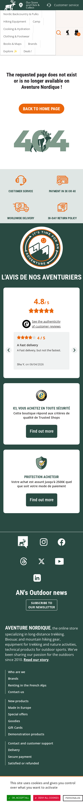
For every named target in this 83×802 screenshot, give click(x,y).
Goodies (14, 721)
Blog (23, 542)
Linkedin (37, 578)
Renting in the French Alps (27, 685)
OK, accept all (19, 798)
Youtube (59, 561)
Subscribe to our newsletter (41, 605)
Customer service (21, 191)
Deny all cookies (47, 798)
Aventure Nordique (28, 628)
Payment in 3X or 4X (62, 191)
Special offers (18, 714)
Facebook (61, 542)
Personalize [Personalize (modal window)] (73, 798)
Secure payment (20, 757)
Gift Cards (15, 728)
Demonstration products (26, 734)
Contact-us (16, 692)
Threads (23, 561)
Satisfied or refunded (23, 763)
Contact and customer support (30, 743)
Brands (13, 678)
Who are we (16, 672)
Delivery (14, 750)
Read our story (36, 659)
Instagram (43, 542)
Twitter (41, 561)
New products (18, 701)
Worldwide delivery (20, 218)
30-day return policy (62, 218)
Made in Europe (19, 708)
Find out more (41, 431)
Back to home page (41, 108)
